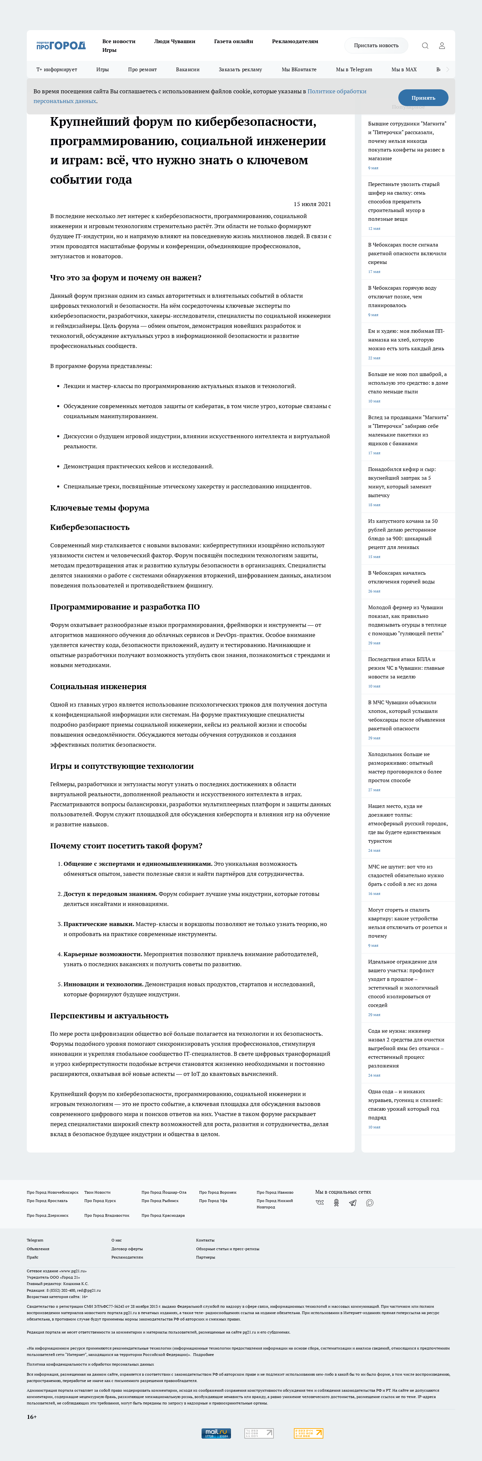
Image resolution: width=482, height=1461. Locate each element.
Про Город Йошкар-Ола (164, 1192)
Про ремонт (142, 69)
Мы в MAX (404, 69)
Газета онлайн (233, 41)
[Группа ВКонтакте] (319, 1202)
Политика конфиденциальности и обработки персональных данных (90, 1364)
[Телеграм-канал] (353, 1202)
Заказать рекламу (240, 69)
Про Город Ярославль (47, 1200)
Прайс (32, 1257)
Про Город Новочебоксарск (52, 1192)
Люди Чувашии (174, 41)
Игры (109, 50)
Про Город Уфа (213, 1200)
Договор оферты (127, 1248)
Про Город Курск (100, 1200)
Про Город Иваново (275, 1192)
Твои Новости (97, 1192)
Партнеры (205, 1257)
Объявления (38, 1248)
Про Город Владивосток (106, 1215)
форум (97, 1094)
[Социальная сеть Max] (370, 1202)
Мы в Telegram (354, 69)
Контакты (205, 1240)
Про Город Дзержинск (47, 1215)
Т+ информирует (56, 69)
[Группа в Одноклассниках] (336, 1202)
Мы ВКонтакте (299, 69)
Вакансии (187, 69)
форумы (148, 246)
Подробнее (203, 1354)
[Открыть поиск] (425, 45)
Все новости (119, 41)
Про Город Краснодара (163, 1215)
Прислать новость (376, 45)
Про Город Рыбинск (160, 1200)
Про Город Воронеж (218, 1192)
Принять (423, 97)
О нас (116, 1240)
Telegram (35, 1240)
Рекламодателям (295, 41)
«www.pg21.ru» (73, 1270)
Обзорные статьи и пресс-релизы (227, 1248)
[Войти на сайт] (442, 45)
